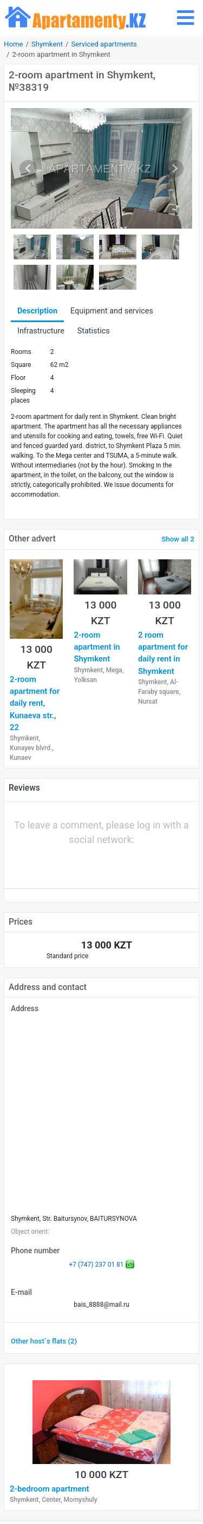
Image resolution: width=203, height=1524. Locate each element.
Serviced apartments (103, 44)
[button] (65, 863)
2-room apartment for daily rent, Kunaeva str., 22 (35, 703)
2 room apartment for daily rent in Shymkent (163, 653)
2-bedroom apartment (49, 1489)
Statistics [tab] (93, 331)
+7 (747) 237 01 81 (96, 1264)
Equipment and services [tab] (111, 311)
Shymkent (47, 44)
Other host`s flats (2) (44, 1341)
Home (13, 44)
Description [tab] (37, 311)
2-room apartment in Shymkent (97, 647)
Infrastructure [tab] (40, 331)
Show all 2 (178, 539)
